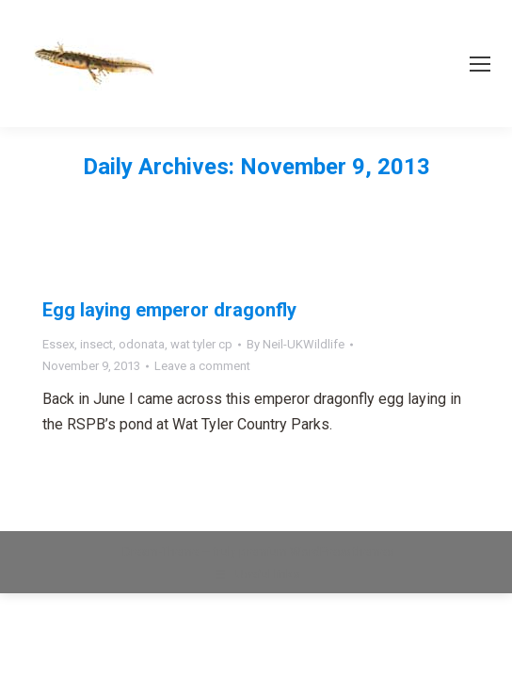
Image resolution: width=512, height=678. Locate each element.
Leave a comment (202, 366)
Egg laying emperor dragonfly (169, 310)
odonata (142, 344)
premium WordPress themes (316, 551)
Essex (58, 344)
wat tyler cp (201, 344)
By (295, 344)
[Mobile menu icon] (480, 64)
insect (96, 344)
